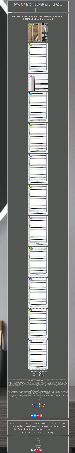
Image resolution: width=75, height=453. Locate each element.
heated (21, 429)
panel (28, 426)
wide (54, 429)
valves (14, 426)
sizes (39, 426)
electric (36, 423)
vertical (43, 423)
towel (57, 422)
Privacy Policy (38, 442)
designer (21, 426)
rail (34, 432)
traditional (45, 433)
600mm (45, 429)
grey (62, 429)
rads (52, 423)
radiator (30, 429)
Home (38, 438)
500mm (31, 423)
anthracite (45, 426)
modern (18, 423)
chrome (56, 426)
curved (34, 426)
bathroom (26, 432)
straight (51, 432)
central (64, 423)
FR (39, 447)
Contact (38, 440)
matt (10, 426)
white (39, 433)
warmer (39, 429)
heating (12, 423)
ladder (63, 426)
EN (37, 447)
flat (15, 429)
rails (27, 423)
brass (58, 429)
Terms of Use (38, 445)
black (50, 429)
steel (50, 426)
